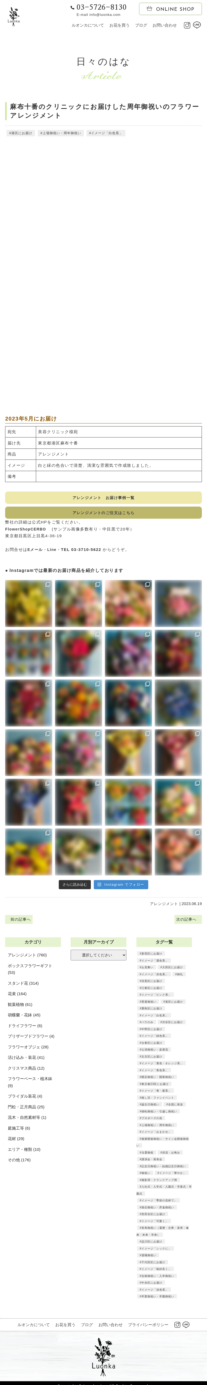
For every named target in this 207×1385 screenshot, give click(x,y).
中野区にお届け (152, 1032)
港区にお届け (21, 134)
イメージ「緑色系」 (155, 1039)
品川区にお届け (152, 1245)
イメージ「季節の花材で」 (159, 1203)
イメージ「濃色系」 (155, 963)
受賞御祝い (149, 1004)
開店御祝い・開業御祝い (158, 1080)
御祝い (146, 1176)
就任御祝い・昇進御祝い (158, 1210)
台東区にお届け (152, 1046)
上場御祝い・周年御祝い (61, 134)
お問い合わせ (165, 25)
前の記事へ (20, 922)
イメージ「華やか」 (172, 1176)
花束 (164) (17, 997)
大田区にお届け (172, 970)
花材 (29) (16, 1142)
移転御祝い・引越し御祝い (159, 1114)
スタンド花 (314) (23, 986)
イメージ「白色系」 (106, 134)
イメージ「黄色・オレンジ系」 (162, 1066)
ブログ (141, 25)
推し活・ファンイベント (158, 1100)
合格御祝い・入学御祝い (158, 1279)
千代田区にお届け (153, 1265)
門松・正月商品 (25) (26, 1110)
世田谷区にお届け (153, 1217)
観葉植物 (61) (20, 1007)
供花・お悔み (171, 1155)
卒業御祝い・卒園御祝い (158, 1299)
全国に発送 (175, 1107)
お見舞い (147, 970)
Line (53, 551)
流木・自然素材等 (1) (27, 1121)
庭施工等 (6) (19, 1131)
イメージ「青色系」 (155, 1073)
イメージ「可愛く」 (155, 1224)
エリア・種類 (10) (24, 1152)
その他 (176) (19, 1163)
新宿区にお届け (152, 957)
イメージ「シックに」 (156, 1251)
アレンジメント (164, 905)
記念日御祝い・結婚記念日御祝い (164, 1169)
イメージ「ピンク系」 (156, 998)
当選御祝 (147, 1155)
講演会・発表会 (152, 1162)
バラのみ (147, 1025)
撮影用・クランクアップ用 (159, 1183)
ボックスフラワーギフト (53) (30, 972)
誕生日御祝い (150, 1107)
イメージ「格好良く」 (156, 1272)
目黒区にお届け (152, 984)
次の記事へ (186, 922)
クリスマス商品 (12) (26, 1071)
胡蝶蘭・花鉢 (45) (24, 1018)
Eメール (35, 551)
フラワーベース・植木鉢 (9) (30, 1085)
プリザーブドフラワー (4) (31, 1039)
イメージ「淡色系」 (155, 1292)
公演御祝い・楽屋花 (155, 1053)
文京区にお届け (152, 1059)
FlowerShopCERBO (29, 531)
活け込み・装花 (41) (26, 1061)
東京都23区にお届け (155, 1087)
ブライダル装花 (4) (25, 1099)
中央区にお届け (152, 1286)
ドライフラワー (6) (25, 1029)
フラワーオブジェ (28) (28, 1050)
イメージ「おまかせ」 (156, 1135)
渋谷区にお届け (172, 1025)
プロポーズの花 (152, 1121)
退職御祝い (149, 1258)
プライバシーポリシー (148, 1328)
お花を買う (119, 25)
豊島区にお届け (152, 1011)
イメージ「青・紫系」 (156, 1094)
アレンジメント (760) (27, 958)
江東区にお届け (152, 991)
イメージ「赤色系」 (155, 977)
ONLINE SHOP (170, 9)
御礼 (180, 977)
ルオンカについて (88, 25)
